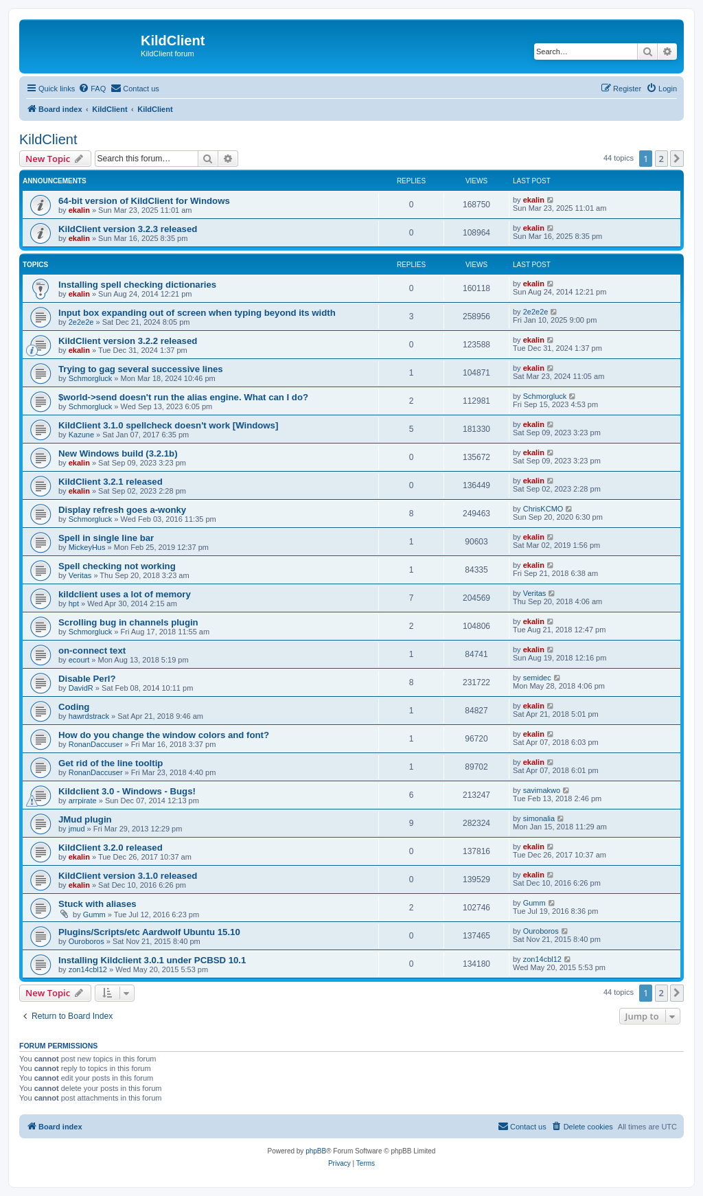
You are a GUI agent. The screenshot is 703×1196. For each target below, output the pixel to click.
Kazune (81, 434)
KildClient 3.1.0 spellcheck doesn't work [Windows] (168, 425)
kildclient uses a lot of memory (124, 594)
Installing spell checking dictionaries (137, 284)
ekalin (79, 210)
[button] (677, 158)
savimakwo (541, 790)
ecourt (79, 660)
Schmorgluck (91, 378)
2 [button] (661, 158)
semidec (537, 678)
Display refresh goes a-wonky (122, 510)
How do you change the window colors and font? (163, 735)
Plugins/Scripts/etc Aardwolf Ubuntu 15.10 (149, 932)
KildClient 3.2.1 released (110, 481)
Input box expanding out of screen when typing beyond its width (197, 313)
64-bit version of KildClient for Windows (144, 201)
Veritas (80, 575)
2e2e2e (81, 322)
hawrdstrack (89, 716)
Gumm (94, 914)
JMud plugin (85, 819)
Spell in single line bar (106, 538)
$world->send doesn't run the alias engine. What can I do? (183, 397)
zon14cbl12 (88, 969)
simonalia (539, 818)
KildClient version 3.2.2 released (127, 341)
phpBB (316, 1151)
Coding (73, 707)
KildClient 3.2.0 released (110, 847)
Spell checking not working (117, 566)
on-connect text (92, 650)
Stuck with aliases (97, 904)
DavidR (81, 688)
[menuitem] (92, 88)
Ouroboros (86, 941)
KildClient (48, 139)
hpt (74, 603)
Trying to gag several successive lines (140, 369)
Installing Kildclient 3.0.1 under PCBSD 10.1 (152, 960)
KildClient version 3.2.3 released (127, 229)
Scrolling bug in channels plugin (128, 622)
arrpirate (83, 800)
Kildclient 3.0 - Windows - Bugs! (127, 791)
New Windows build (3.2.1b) (118, 453)
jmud (77, 829)
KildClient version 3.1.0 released (127, 876)
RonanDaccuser (96, 744)
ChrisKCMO (543, 509)
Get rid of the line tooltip (110, 763)
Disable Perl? (87, 679)
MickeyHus (87, 547)
